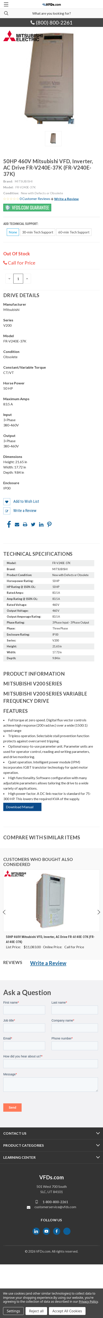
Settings (13, 1311)
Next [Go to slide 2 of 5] (98, 912)
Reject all (36, 1311)
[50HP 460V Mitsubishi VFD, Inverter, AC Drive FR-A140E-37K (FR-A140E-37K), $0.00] (51, 900)
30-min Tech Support (37, 232)
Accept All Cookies (67, 1311)
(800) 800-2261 (52, 22)
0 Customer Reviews (35, 198)
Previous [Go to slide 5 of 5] (4, 912)
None (13, 232)
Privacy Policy (88, 1301)
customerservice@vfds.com (55, 1207)
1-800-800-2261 (55, 1202)
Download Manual (19, 807)
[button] (65, 199)
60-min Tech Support (73, 232)
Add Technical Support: (21, 224)
